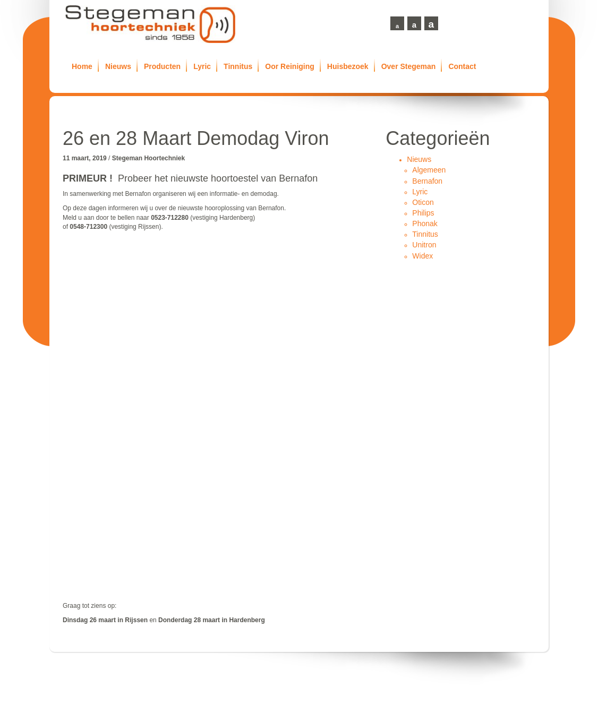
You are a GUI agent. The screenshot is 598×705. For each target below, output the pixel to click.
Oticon (422, 202)
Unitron (424, 244)
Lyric (202, 66)
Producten (162, 66)
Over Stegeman (408, 66)
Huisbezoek (348, 66)
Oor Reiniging (289, 66)
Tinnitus (238, 66)
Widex (422, 256)
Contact (462, 66)
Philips (423, 213)
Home (82, 66)
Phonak (424, 223)
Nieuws (118, 66)
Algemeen (429, 170)
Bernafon (427, 181)
